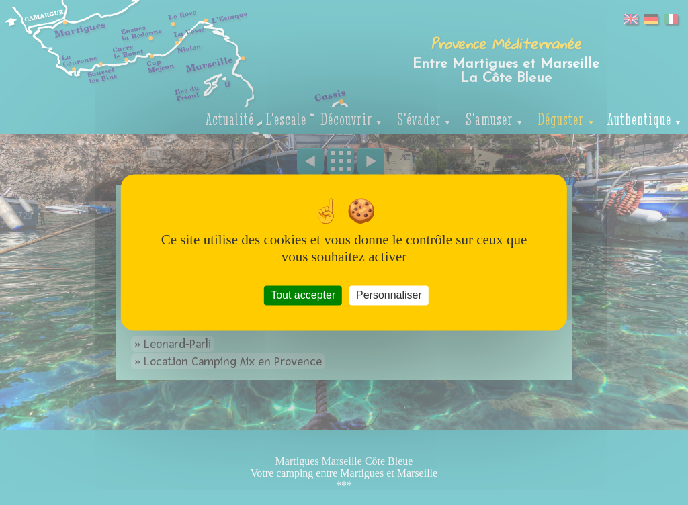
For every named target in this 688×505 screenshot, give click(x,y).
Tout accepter (303, 295)
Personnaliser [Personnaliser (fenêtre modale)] (389, 295)
